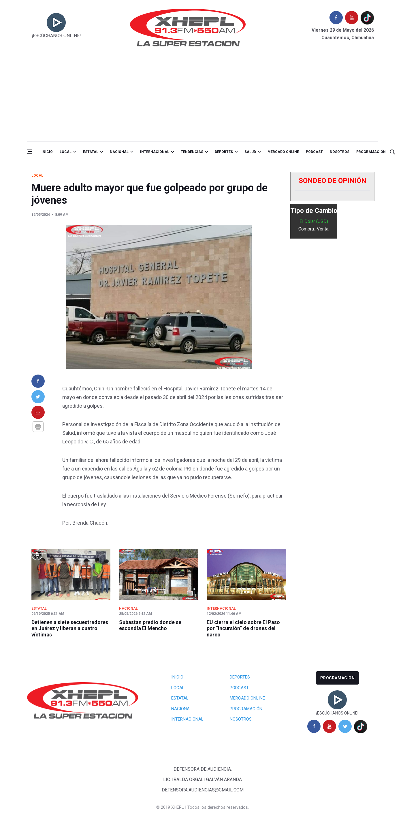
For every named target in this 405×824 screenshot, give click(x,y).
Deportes (224, 152)
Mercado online (283, 152)
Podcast (314, 152)
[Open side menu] (29, 151)
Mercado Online (247, 698)
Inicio (47, 152)
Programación (371, 152)
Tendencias (192, 152)
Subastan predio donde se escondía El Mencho (150, 625)
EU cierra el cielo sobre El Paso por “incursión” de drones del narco (243, 628)
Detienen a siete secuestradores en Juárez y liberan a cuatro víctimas (69, 628)
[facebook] (336, 17)
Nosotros (339, 152)
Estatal (90, 152)
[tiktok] (367, 17)
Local (65, 152)
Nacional (119, 152)
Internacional (154, 152)
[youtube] (351, 17)
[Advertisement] (203, 98)
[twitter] (345, 726)
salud (250, 152)
